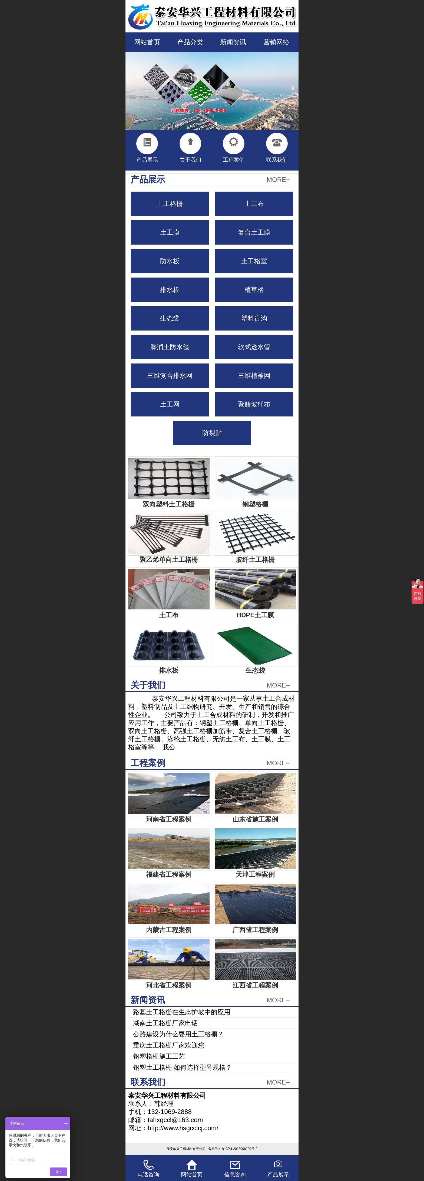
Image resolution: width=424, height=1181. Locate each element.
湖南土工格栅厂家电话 (165, 1023)
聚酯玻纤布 (254, 404)
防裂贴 (212, 432)
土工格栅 (170, 203)
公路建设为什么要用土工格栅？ (178, 1034)
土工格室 (254, 261)
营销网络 (276, 42)
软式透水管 (254, 347)
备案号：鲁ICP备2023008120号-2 (232, 1149)
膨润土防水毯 (169, 347)
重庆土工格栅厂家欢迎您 (168, 1045)
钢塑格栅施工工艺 (159, 1056)
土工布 (254, 203)
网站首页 (147, 42)
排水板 (170, 289)
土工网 (170, 404)
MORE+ (278, 179)
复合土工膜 (254, 232)
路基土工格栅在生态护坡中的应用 (181, 1012)
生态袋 (170, 318)
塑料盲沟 (254, 318)
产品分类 (190, 42)
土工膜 (170, 232)
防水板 (170, 261)
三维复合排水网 (170, 375)
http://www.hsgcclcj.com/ (183, 1128)
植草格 (254, 289)
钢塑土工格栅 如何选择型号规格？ (182, 1067)
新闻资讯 (233, 42)
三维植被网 (254, 375)
